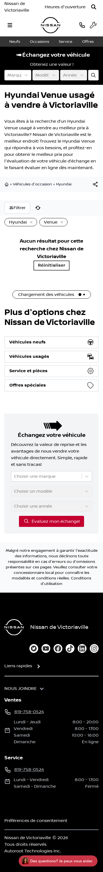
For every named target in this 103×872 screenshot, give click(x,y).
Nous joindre (20, 688)
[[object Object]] (95, 184)
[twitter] (33, 648)
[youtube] (45, 648)
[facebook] (58, 648)
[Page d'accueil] (14, 627)
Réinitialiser (51, 265)
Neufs (14, 42)
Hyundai (63, 184)
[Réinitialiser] (38, 208)
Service (65, 42)
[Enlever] (30, 222)
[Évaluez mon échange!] (93, 75)
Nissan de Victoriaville (16, 7)
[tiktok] (70, 648)
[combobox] (8, 75)
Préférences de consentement (35, 820)
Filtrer (17, 207)
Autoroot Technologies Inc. (32, 851)
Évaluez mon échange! (51, 521)
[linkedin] (82, 648)
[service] (93, 25)
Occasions (39, 42)
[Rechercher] (94, 7)
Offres (88, 42)
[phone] (82, 25)
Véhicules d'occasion (32, 184)
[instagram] (94, 648)
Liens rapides (18, 665)
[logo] (50, 25)
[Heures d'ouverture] (65, 6)
